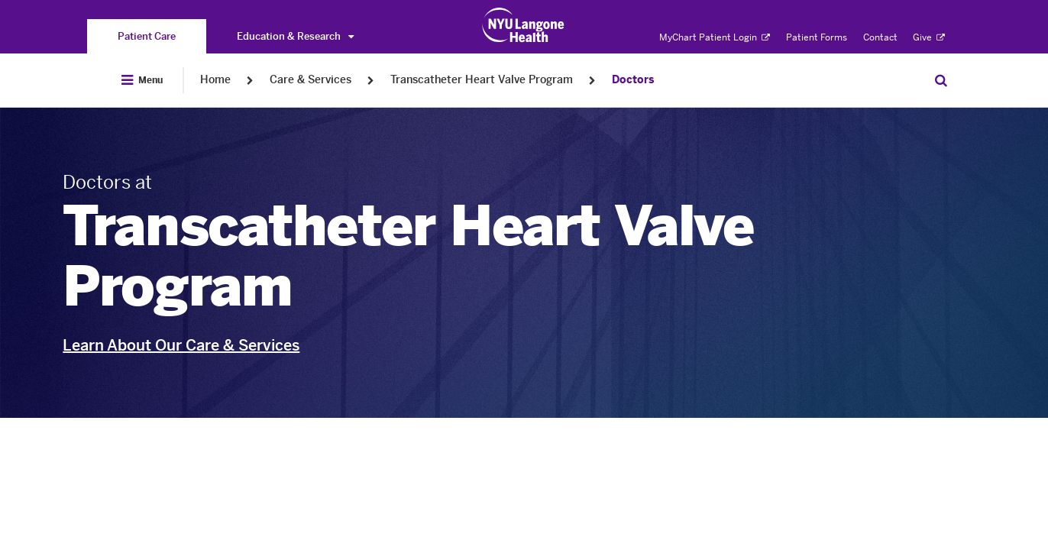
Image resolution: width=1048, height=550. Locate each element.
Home (215, 79)
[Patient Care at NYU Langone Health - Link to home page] (523, 25)
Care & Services (310, 79)
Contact (880, 37)
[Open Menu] (142, 80)
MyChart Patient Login (714, 37)
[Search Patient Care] (941, 80)
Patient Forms (816, 37)
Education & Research (295, 36)
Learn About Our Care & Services (181, 345)
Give (929, 37)
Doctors (633, 79)
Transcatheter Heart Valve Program (481, 79)
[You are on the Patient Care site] (146, 36)
